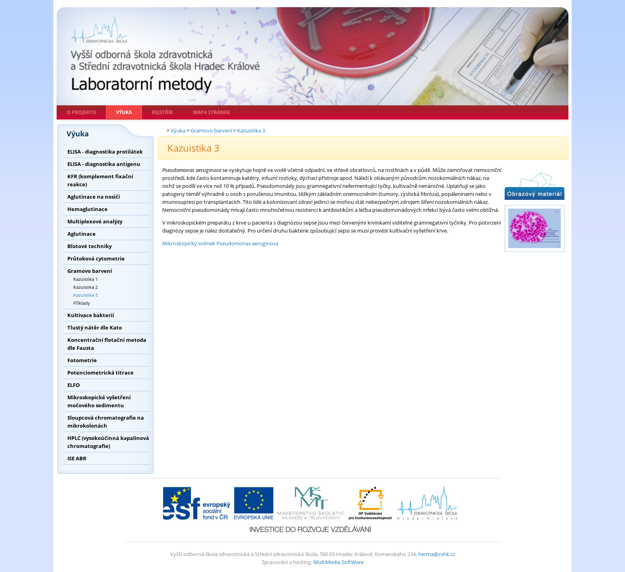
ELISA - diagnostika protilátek (105, 151)
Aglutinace (81, 233)
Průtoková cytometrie (96, 258)
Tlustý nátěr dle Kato (94, 327)
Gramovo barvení (89, 270)
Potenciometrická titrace (100, 372)
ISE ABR (76, 458)
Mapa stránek (211, 112)
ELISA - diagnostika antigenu (103, 164)
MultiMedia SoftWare (338, 562)
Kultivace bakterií (90, 315)
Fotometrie (82, 360)
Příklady (81, 303)
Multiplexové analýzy (94, 221)
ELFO (73, 385)
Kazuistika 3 (85, 295)
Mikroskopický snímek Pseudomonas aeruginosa (220, 243)
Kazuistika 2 (85, 287)
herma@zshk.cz (436, 554)
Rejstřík (162, 112)
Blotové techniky (89, 246)
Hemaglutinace (87, 209)
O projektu (81, 112)
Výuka (124, 112)
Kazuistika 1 (85, 279)
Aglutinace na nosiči (93, 196)
